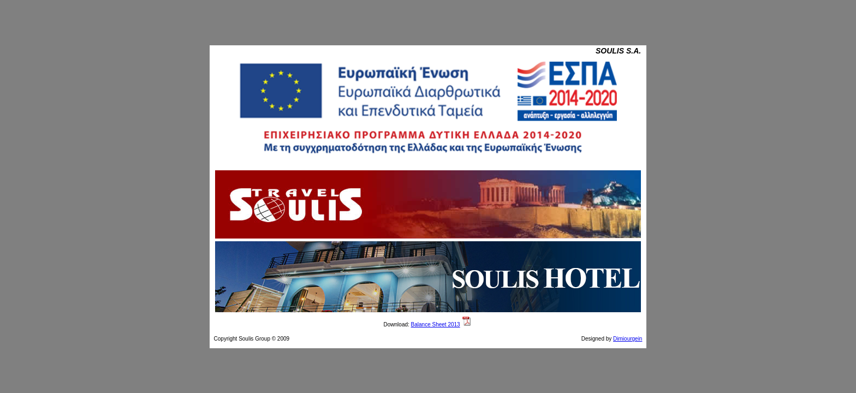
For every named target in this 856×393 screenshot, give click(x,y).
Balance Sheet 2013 (435, 324)
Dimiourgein (627, 339)
